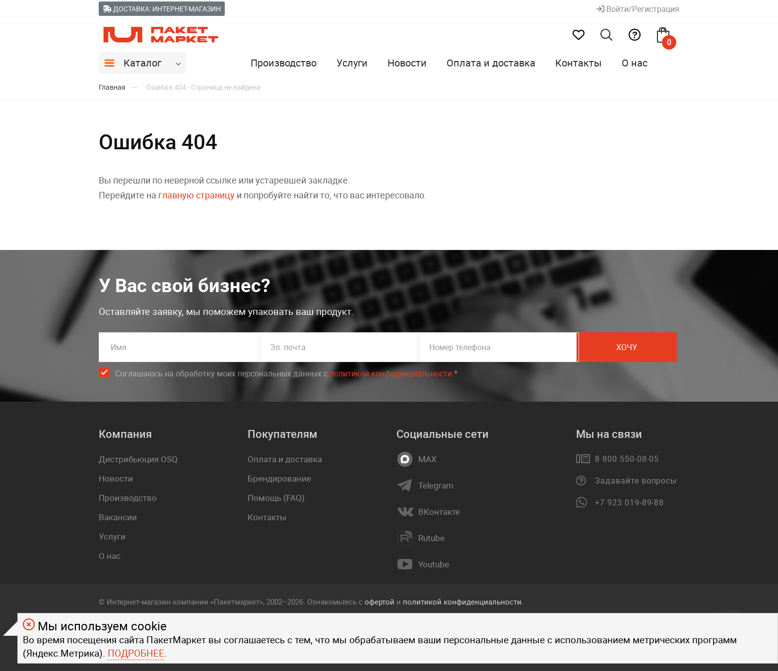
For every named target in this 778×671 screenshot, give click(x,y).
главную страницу (196, 195)
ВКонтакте (439, 511)
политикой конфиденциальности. (463, 602)
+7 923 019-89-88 (629, 502)
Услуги (352, 62)
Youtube (433, 564)
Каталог (142, 62)
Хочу (634, 347)
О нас (635, 62)
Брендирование (279, 478)
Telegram (436, 485)
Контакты (578, 62)
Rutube (431, 538)
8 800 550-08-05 (627, 459)
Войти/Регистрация (637, 9)
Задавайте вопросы (636, 481)
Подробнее (136, 653)
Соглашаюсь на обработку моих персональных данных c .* (286, 373)
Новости (407, 62)
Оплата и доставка (491, 62)
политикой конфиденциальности (390, 373)
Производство (284, 62)
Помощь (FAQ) (276, 497)
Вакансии (118, 517)
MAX (427, 459)
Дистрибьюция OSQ (138, 459)
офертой (379, 602)
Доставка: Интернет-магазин (162, 8)
